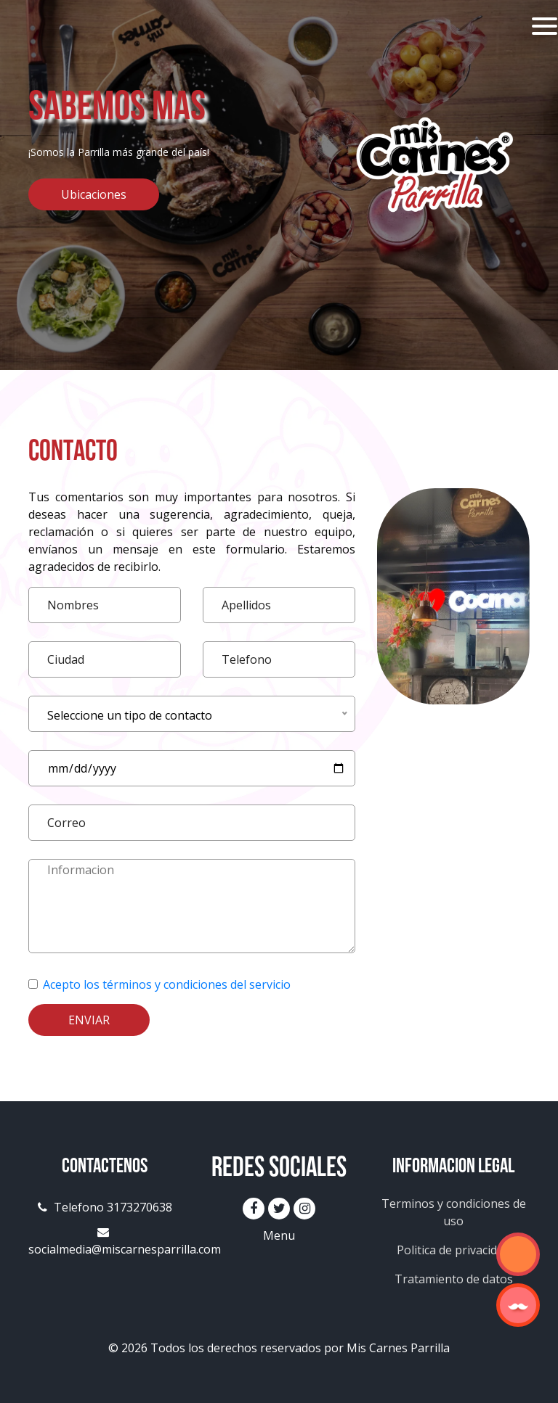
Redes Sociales (279, 1169)
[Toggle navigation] (544, 26)
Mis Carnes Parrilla (398, 1348)
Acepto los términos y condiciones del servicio (167, 984)
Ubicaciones (93, 194)
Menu (279, 1235)
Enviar (89, 1020)
